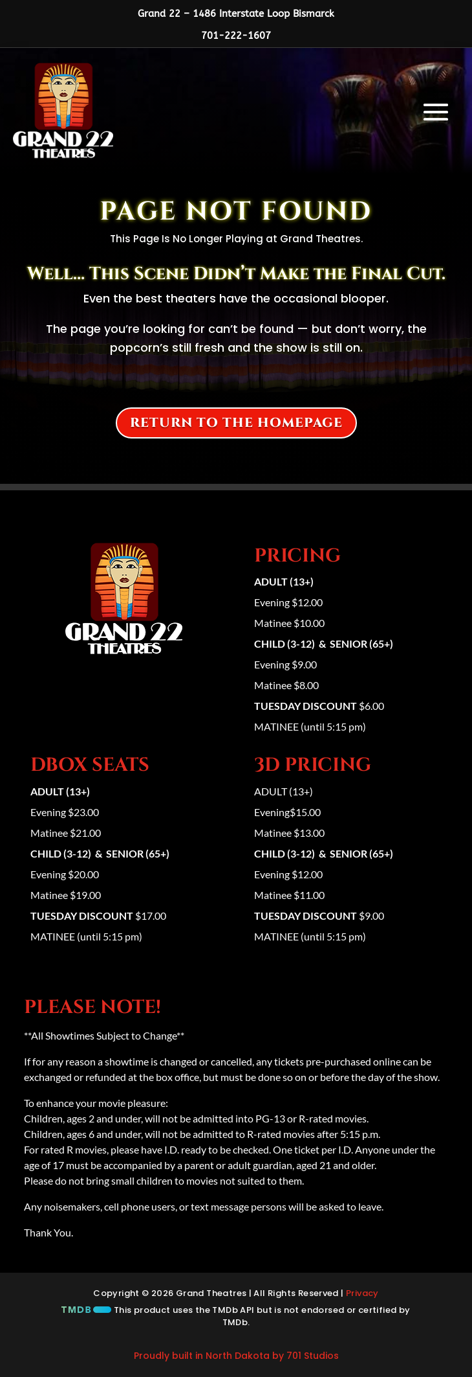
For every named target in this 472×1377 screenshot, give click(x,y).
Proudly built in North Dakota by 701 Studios (236, 1355)
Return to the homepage (236, 422)
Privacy (362, 1293)
